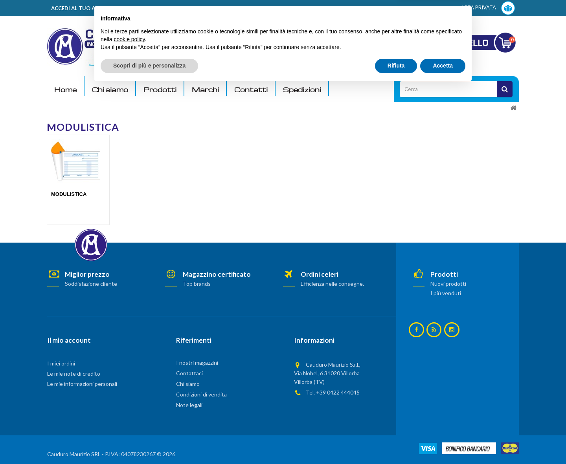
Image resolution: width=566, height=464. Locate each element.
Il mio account (69, 340)
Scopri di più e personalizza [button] (149, 442)
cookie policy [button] (129, 416)
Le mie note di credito (73, 373)
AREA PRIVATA (488, 8)
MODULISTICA (68, 194)
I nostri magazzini (197, 362)
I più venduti (445, 293)
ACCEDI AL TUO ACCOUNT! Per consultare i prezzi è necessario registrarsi (147, 8)
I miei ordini (61, 363)
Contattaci (189, 373)
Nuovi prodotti (448, 283)
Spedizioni (302, 90)
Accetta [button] (443, 442)
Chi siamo (110, 90)
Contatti (251, 90)
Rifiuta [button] (396, 442)
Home (65, 90)
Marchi (205, 90)
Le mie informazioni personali (82, 383)
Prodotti (159, 90)
